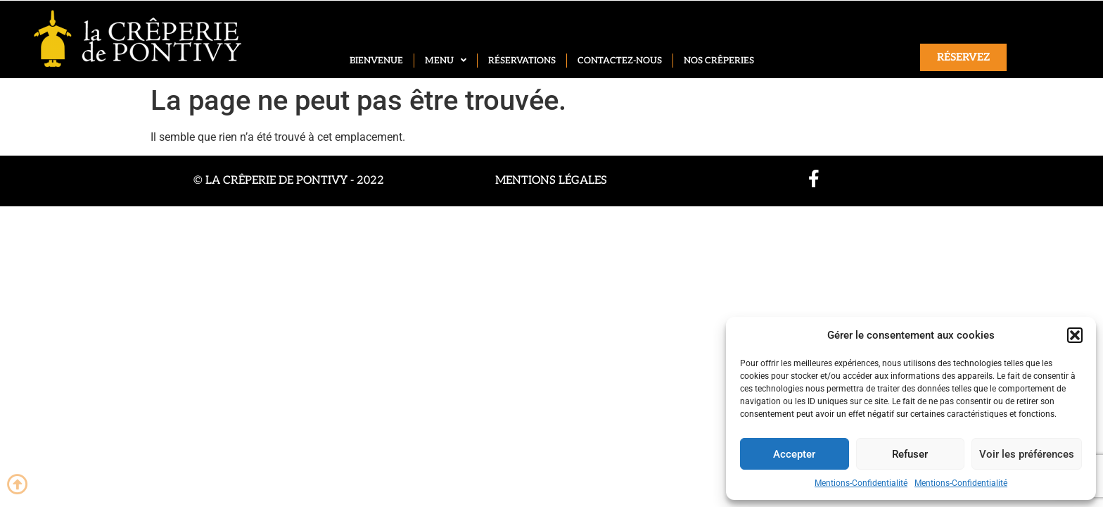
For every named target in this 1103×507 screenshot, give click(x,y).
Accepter (794, 454)
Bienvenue (376, 60)
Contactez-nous (620, 60)
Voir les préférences (1026, 454)
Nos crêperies (719, 60)
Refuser (910, 454)
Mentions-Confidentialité (861, 483)
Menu (445, 60)
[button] (1075, 335)
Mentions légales (551, 180)
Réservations (522, 60)
